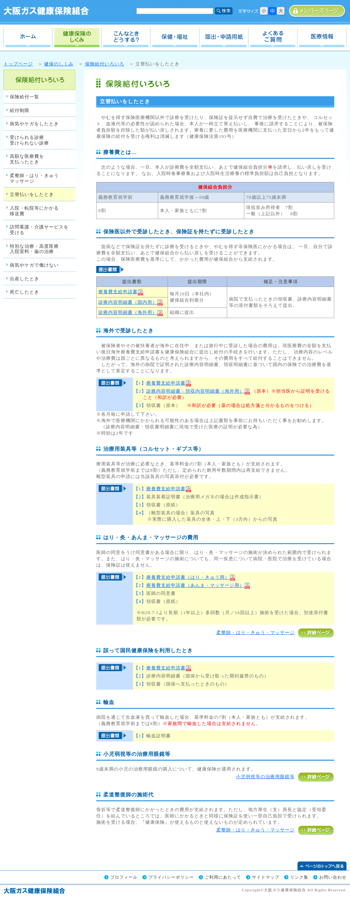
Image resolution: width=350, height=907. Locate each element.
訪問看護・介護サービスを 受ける (39, 229)
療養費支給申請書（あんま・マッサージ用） (198, 585)
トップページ (18, 63)
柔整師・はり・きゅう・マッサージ (275, 632)
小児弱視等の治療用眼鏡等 (285, 776)
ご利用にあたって (223, 877)
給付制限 (19, 110)
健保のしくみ (77, 37)
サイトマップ (265, 877)
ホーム (28, 37)
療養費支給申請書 (121, 291)
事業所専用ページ (317, 11)
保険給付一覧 (24, 96)
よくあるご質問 (273, 37)
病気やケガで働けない (34, 265)
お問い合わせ (332, 877)
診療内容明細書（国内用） (127, 302)
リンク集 (299, 877)
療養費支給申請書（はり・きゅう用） (191, 577)
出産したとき (24, 278)
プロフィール (124, 877)
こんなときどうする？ (126, 37)
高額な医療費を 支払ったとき (27, 159)
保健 (175, 37)
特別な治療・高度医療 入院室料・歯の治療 (34, 249)
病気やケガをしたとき (34, 123)
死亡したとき (24, 292)
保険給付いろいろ (104, 63)
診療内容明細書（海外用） (127, 312)
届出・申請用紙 (224, 37)
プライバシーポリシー (171, 877)
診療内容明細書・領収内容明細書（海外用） (198, 391)
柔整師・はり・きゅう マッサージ (34, 178)
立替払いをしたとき (32, 194)
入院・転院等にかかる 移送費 (34, 210)
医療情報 (322, 37)
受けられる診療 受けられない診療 (29, 140)
